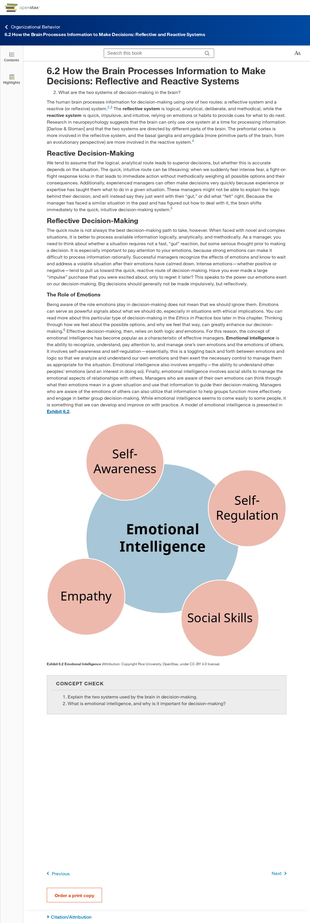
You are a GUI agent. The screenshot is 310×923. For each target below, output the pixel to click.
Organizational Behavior (32, 27)
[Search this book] (152, 53)
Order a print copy (74, 895)
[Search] (207, 53)
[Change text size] (297, 53)
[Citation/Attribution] (166, 917)
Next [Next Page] (280, 873)
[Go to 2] (108, 108)
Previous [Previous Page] (57, 873)
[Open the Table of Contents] (11, 56)
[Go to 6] (64, 331)
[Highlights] (11, 79)
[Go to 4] (193, 142)
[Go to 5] (172, 209)
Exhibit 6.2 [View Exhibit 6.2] (58, 411)
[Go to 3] (111, 108)
